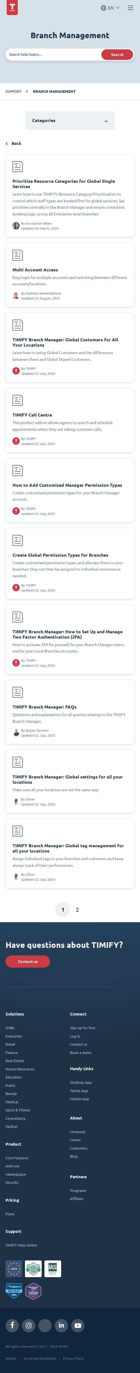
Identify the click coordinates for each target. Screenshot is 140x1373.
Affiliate (76, 1198)
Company (77, 1131)
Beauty (11, 1093)
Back (13, 143)
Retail (10, 1044)
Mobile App (79, 1099)
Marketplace (16, 1174)
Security (12, 1182)
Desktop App (81, 1082)
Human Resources (20, 1069)
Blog (74, 1156)
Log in (75, 1036)
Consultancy (15, 1118)
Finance (12, 1052)
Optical (12, 1126)
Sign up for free (82, 1028)
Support (13, 91)
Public (11, 1085)
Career (75, 1140)
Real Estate (15, 1060)
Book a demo (81, 1052)
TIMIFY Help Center (21, 1245)
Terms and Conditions (40, 1358)
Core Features (17, 1158)
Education (14, 1077)
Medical (12, 1102)
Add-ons (12, 1166)
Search (117, 54)
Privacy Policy (73, 1358)
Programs (78, 1190)
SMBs (10, 1028)
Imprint (11, 1358)
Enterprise (14, 1036)
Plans (10, 1214)
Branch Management (54, 91)
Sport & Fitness (18, 1110)
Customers (79, 1148)
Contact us (28, 961)
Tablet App (79, 1091)
